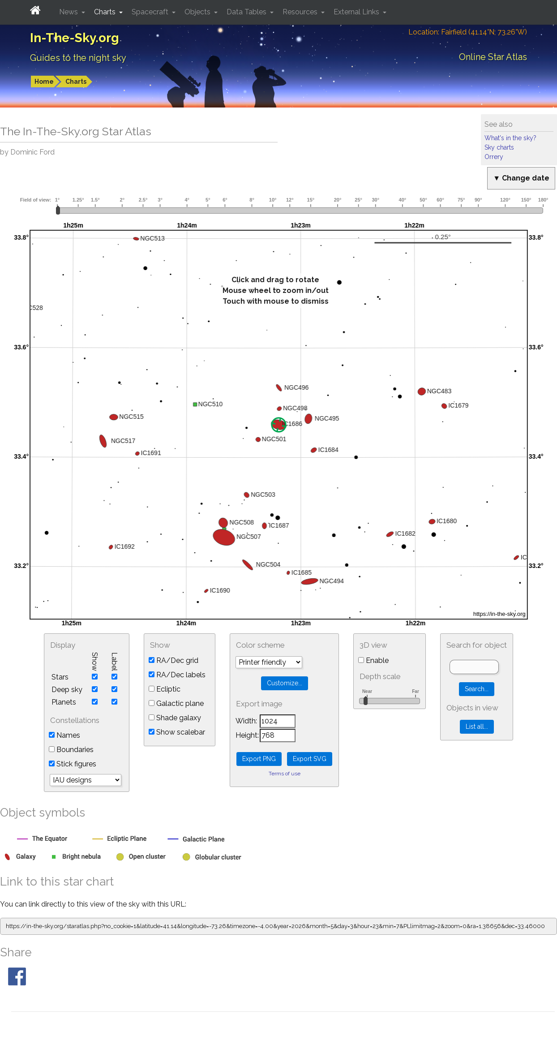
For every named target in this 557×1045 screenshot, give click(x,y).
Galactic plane (176, 703)
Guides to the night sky (78, 57)
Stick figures (72, 764)
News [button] (69, 12)
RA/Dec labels (177, 675)
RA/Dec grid (173, 660)
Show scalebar (177, 732)
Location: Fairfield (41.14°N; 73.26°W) (467, 32)
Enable (373, 660)
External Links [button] (357, 12)
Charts (75, 81)
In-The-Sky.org (74, 37)
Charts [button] (105, 12)
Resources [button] (301, 12)
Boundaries (71, 749)
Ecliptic (164, 689)
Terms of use (284, 773)
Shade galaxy (175, 718)
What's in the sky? (510, 138)
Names (64, 735)
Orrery (493, 156)
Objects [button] (198, 12)
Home (44, 81)
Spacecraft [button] (151, 12)
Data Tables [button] (247, 12)
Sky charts (499, 147)
